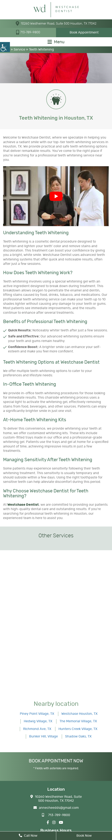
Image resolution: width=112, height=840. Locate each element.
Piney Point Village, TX (37, 713)
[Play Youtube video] (56, 196)
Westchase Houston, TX (79, 713)
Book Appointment (84, 32)
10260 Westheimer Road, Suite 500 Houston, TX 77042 (56, 23)
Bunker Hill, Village (43, 736)
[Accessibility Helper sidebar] (5, 47)
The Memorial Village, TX (78, 721)
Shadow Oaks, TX (78, 736)
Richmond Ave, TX (37, 729)
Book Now (84, 835)
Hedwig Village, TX (38, 721)
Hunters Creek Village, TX (77, 729)
